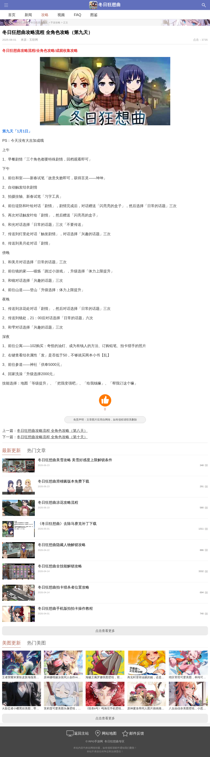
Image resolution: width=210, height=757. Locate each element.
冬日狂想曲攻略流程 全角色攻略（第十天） (52, 437)
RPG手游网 (21, 22)
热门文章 (36, 450)
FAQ (77, 15)
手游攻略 (55, 22)
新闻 (28, 15)
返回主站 (77, 733)
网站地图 (105, 733)
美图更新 (11, 643)
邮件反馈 (132, 733)
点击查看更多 (105, 630)
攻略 (44, 15)
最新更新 (11, 450)
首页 (11, 15)
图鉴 (94, 15)
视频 (61, 15)
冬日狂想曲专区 (39, 22)
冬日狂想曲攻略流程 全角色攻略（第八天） (52, 431)
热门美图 (36, 643)
